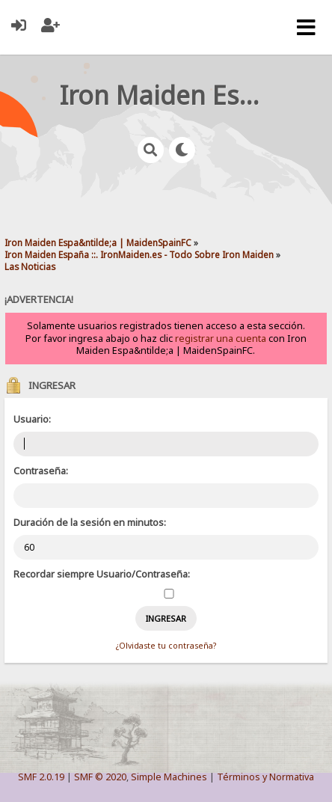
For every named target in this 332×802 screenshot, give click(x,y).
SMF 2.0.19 (41, 777)
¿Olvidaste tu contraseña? (166, 645)
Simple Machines (169, 777)
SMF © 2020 (100, 777)
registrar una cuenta (220, 338)
